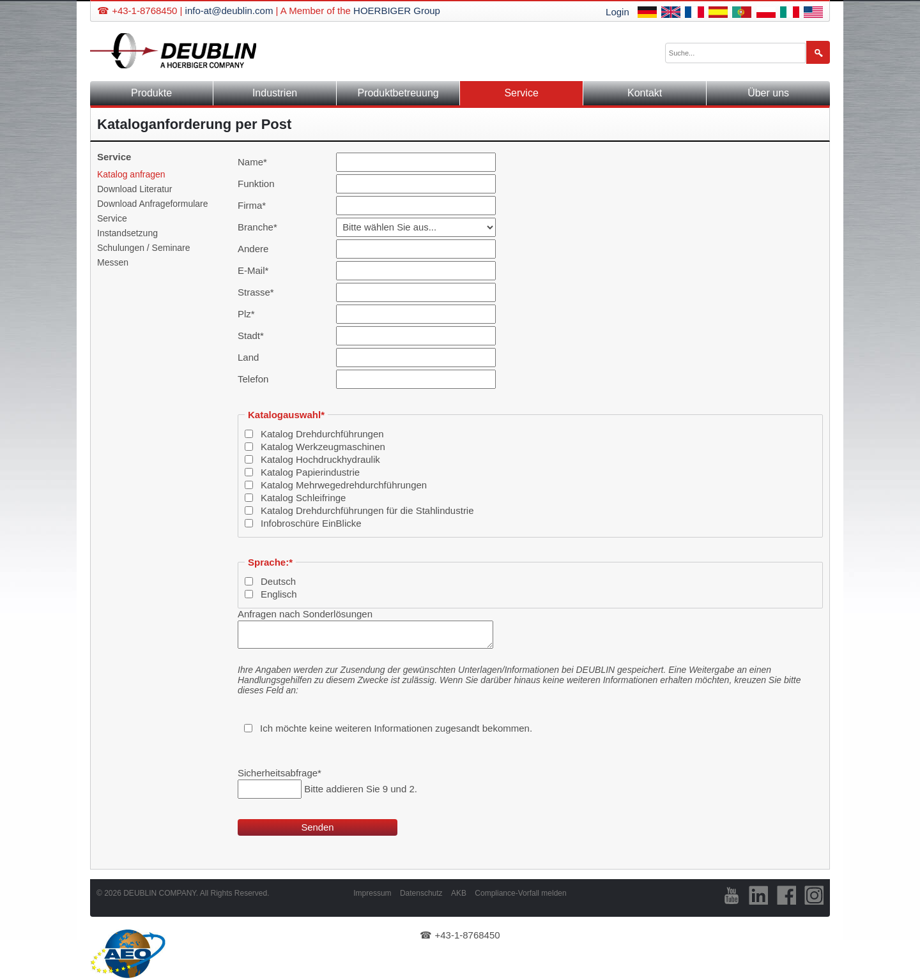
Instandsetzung (127, 233)
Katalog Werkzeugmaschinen (323, 446)
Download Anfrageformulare (152, 204)
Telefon (253, 378)
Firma (258, 205)
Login (617, 11)
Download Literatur (134, 189)
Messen (112, 262)
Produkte (151, 92)
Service (112, 218)
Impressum (372, 893)
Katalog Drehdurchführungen (322, 433)
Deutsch (278, 581)
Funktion (256, 183)
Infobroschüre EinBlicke (311, 523)
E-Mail (258, 270)
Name (258, 161)
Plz (258, 313)
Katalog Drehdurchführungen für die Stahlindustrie (367, 510)
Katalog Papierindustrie (310, 472)
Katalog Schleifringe (303, 497)
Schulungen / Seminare (143, 248)
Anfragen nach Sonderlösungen (305, 613)
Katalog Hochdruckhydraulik (320, 459)
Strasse (258, 292)
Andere (253, 248)
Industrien (274, 92)
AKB (458, 893)
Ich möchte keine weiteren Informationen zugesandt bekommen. (396, 728)
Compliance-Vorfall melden (520, 893)
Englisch (279, 594)
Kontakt (644, 92)
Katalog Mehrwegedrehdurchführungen (344, 484)
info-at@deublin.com (229, 10)
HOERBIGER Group (396, 10)
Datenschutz (421, 893)
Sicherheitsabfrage (279, 772)
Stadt (258, 335)
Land (248, 357)
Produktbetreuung (397, 92)
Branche (258, 227)
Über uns (768, 92)
